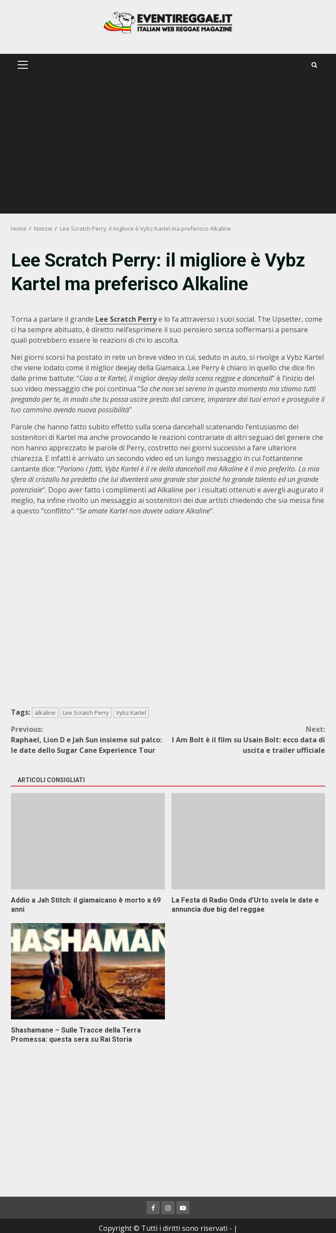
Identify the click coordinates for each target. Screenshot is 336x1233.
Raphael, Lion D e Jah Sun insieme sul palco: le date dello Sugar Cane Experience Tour (89, 739)
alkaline (45, 713)
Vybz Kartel (131, 713)
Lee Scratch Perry (86, 713)
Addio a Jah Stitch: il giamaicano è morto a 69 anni (88, 841)
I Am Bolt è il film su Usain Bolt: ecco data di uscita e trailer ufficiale (246, 739)
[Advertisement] (168, 148)
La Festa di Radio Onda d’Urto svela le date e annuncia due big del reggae (249, 841)
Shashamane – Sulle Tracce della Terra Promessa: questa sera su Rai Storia (88, 971)
